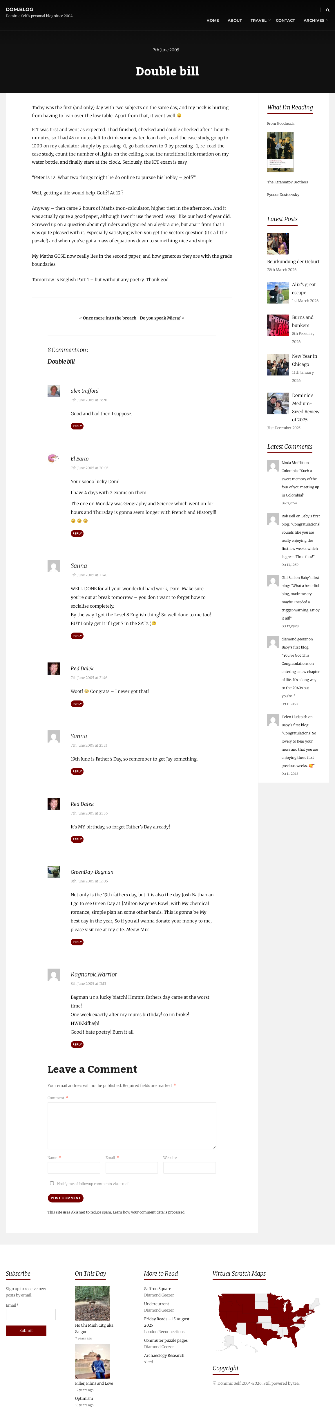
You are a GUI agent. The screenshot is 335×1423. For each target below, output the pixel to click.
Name (54, 1157)
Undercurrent (156, 1304)
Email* (29, 1312)
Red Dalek (84, 668)
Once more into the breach (109, 319)
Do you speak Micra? (160, 319)
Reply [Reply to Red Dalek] (77, 703)
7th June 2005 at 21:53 (89, 745)
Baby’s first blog (295, 647)
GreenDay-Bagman (95, 871)
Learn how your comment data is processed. (149, 1211)
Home (201, 10)
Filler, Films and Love (94, 1383)
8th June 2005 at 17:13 (88, 983)
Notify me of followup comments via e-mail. (89, 1183)
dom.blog (19, 7)
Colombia (290, 471)
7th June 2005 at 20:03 (89, 468)
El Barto (81, 459)
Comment (58, 1097)
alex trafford (86, 391)
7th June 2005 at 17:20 (89, 400)
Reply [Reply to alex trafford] (77, 426)
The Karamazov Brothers (287, 182)
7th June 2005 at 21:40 (89, 575)
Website (170, 1157)
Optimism (84, 1398)
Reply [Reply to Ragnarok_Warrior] (77, 1043)
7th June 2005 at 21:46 (89, 678)
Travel (247, 10)
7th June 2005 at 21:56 (89, 813)
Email (112, 1157)
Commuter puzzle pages (166, 1340)
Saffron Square (157, 1289)
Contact (273, 10)
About (223, 10)
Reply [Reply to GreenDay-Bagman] (77, 941)
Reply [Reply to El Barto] (77, 533)
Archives (302, 10)
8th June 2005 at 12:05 (89, 880)
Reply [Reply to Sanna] (77, 636)
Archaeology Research (164, 1355)
